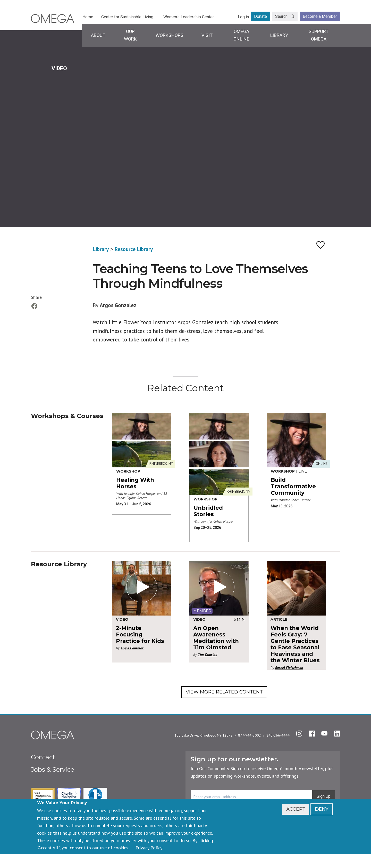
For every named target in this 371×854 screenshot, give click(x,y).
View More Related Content (224, 692)
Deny (321, 809)
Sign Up (324, 796)
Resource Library (134, 249)
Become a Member (320, 16)
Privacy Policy (149, 848)
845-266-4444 (278, 735)
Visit (207, 35)
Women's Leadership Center (188, 16)
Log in (243, 16)
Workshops (169, 35)
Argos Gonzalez (118, 305)
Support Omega (318, 35)
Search (281, 16)
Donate (260, 16)
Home (87, 16)
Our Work (130, 35)
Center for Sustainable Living (127, 16)
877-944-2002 (249, 735)
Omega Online (241, 35)
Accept (295, 809)
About (98, 35)
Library (279, 35)
